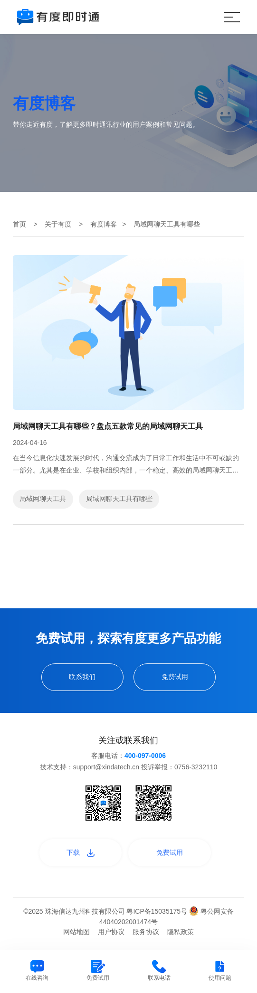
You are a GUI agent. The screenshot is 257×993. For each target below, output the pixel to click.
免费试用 (175, 677)
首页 (19, 224)
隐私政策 (180, 932)
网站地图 (76, 932)
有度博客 (103, 224)
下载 (80, 852)
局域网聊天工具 (42, 498)
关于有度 (58, 224)
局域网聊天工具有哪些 (119, 498)
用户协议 (111, 932)
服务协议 (146, 932)
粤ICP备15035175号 (157, 911)
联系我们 (82, 677)
